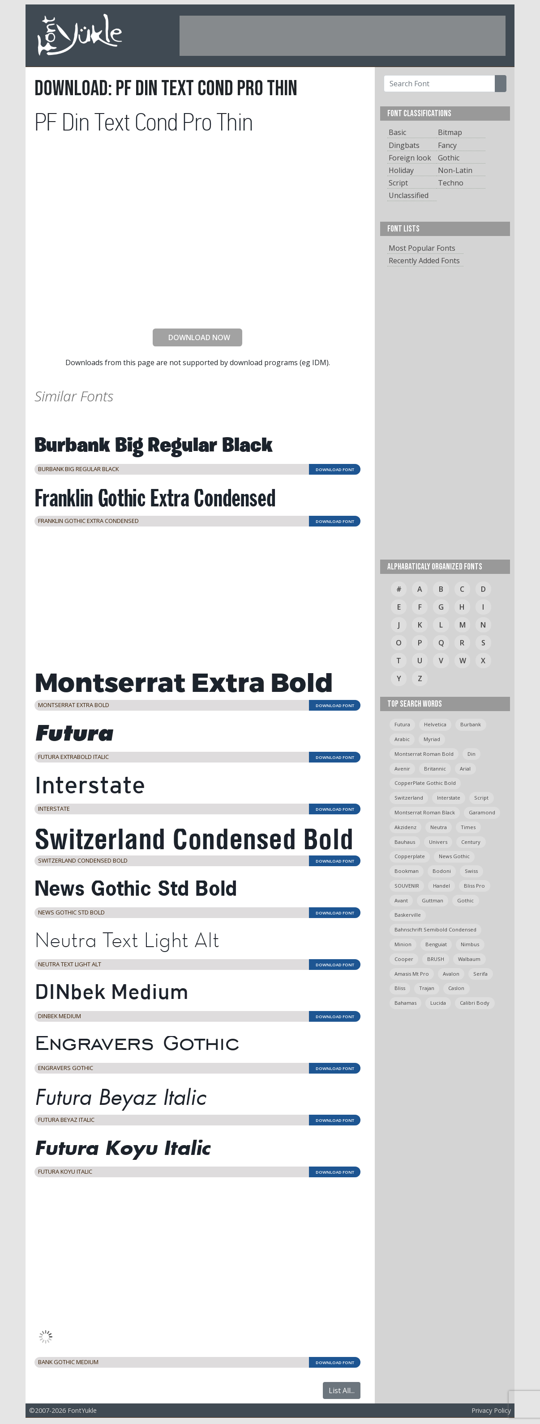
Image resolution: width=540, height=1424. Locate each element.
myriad (432, 739)
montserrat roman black (424, 812)
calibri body (474, 1002)
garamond (482, 812)
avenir (402, 768)
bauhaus (404, 841)
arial (465, 768)
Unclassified (409, 195)
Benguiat (436, 944)
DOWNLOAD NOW (195, 337)
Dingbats (404, 145)
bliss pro (474, 885)
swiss (471, 871)
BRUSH (435, 959)
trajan (426, 988)
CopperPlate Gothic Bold (425, 782)
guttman (432, 900)
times (468, 827)
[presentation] (197, 303)
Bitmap (450, 132)
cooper (403, 959)
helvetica (435, 724)
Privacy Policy (491, 1410)
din (471, 753)
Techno (450, 183)
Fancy (447, 145)
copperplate (409, 856)
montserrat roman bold (424, 753)
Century (470, 841)
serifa (480, 973)
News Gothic (454, 856)
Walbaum (469, 959)
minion (402, 944)
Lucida (438, 1002)
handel (441, 885)
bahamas (405, 1002)
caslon (456, 988)
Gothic (448, 158)
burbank (470, 724)
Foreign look (410, 158)
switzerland (408, 797)
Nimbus (470, 944)
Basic (397, 132)
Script (398, 183)
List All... (342, 1390)
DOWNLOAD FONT (335, 469)
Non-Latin (455, 170)
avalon (451, 973)
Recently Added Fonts (424, 260)
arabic (402, 739)
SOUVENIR (406, 885)
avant (401, 900)
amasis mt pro (411, 973)
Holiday (401, 170)
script (481, 797)
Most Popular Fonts (422, 248)
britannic (435, 768)
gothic (465, 900)
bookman (406, 871)
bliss (399, 988)
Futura (402, 724)
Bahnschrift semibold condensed (435, 929)
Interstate (448, 797)
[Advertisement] (343, 36)
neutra (438, 827)
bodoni (442, 871)
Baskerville (407, 914)
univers (438, 841)
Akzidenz (405, 827)
